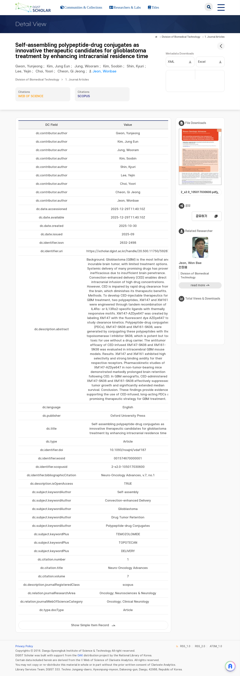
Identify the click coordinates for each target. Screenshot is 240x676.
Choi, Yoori (44, 71)
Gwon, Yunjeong (28, 66)
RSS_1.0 (185, 646)
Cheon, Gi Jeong (71, 71)
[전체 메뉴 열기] (221, 6)
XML (171, 61)
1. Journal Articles (215, 37)
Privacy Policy (24, 646)
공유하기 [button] (201, 216)
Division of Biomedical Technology (181, 37)
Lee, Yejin (23, 71)
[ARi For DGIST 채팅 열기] (230, 666)
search (209, 7)
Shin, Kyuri (135, 66)
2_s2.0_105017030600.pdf (199, 192)
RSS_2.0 (200, 646)
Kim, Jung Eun (58, 66)
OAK (80, 655)
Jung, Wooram (86, 66)
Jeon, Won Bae (200, 265)
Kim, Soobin (112, 66)
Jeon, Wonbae (104, 71)
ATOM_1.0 (216, 646)
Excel (202, 61)
